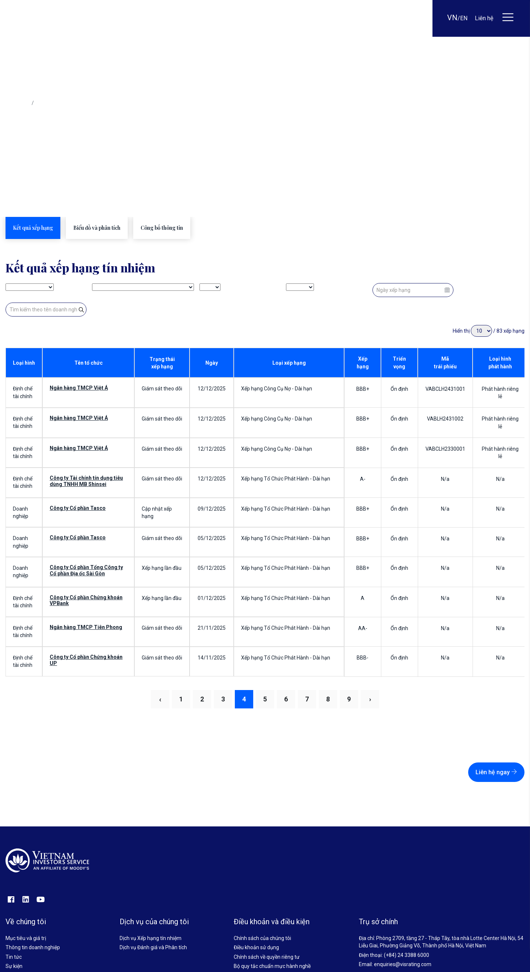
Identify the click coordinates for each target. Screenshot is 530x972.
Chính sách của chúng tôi (262, 938)
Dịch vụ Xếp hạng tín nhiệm (150, 938)
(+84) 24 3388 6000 (406, 955)
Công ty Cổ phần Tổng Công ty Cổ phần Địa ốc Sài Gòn (86, 570)
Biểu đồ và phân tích (96, 227)
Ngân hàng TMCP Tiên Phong (86, 627)
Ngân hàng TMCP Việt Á (79, 388)
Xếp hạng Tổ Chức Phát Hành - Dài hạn (285, 479)
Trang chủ (17, 103)
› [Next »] (370, 699)
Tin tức (14, 957)
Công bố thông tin (162, 227)
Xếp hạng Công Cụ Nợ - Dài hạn (276, 389)
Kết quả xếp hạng (33, 227)
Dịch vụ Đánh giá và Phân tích (153, 947)
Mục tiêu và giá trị (26, 938)
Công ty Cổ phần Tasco (78, 508)
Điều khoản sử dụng (256, 947)
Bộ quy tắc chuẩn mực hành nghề (272, 966)
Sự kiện (14, 966)
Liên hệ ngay (496, 772)
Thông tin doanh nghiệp (33, 947)
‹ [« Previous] (160, 699)
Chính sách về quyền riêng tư (267, 957)
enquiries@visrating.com (402, 964)
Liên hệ (484, 18)
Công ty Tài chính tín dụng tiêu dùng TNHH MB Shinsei (86, 481)
